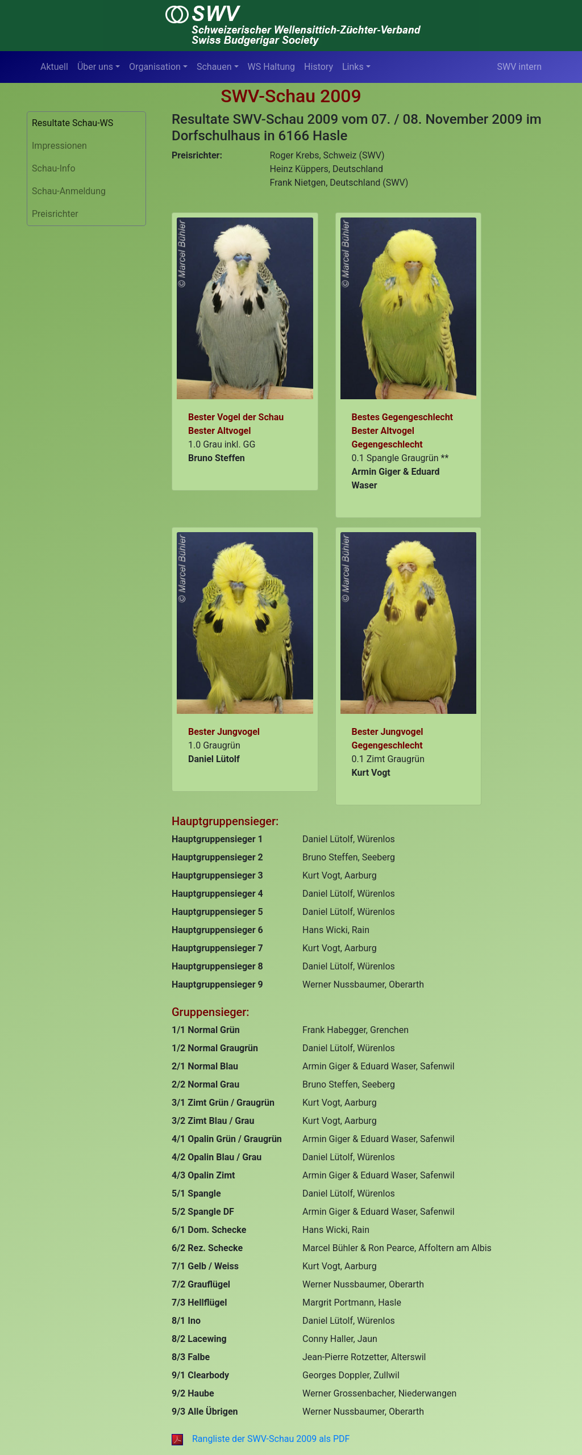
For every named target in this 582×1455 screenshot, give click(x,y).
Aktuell (54, 66)
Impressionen (59, 145)
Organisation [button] (155, 66)
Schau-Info (54, 168)
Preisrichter (55, 213)
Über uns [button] (95, 66)
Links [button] (353, 66)
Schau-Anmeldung (69, 191)
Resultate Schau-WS (72, 123)
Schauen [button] (214, 66)
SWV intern (519, 66)
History (318, 66)
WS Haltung (272, 66)
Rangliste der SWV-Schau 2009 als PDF (261, 1438)
